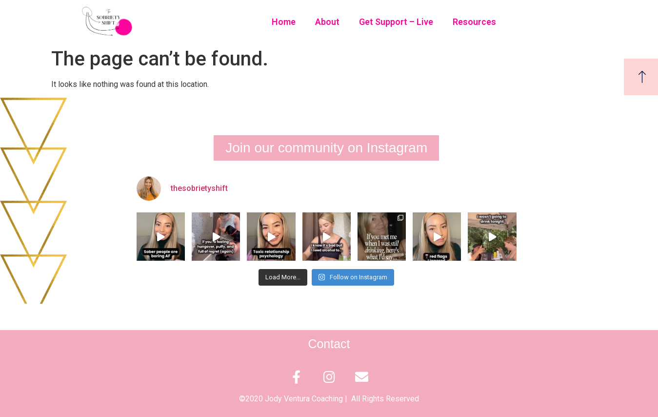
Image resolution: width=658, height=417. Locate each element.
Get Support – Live (396, 22)
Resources (474, 22)
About (327, 22)
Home (284, 22)
